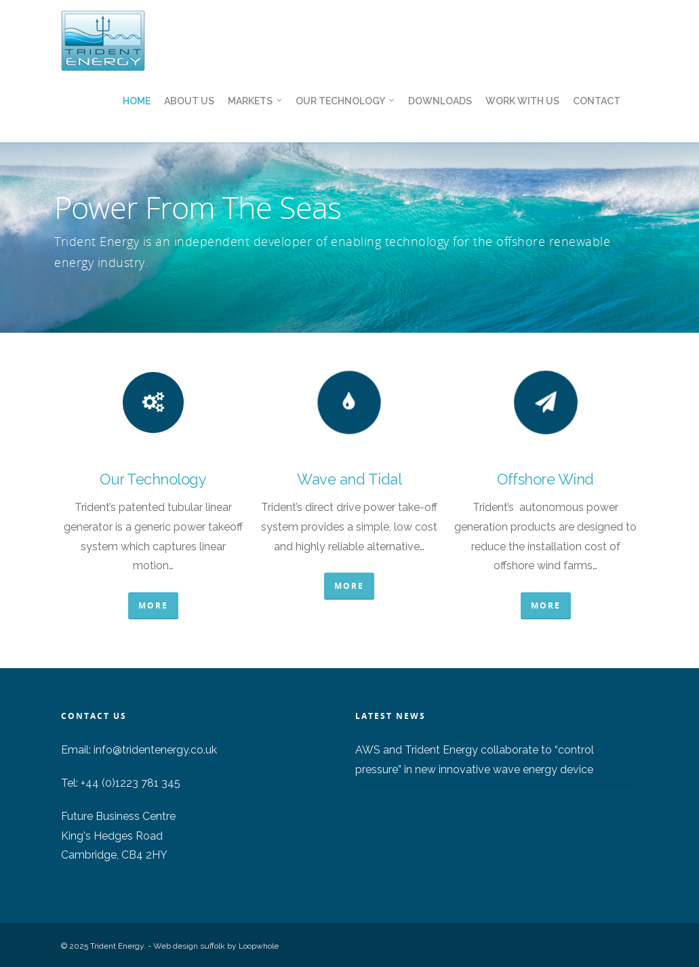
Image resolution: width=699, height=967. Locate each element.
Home (137, 101)
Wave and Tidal (349, 479)
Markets (255, 101)
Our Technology (346, 101)
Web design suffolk (189, 946)
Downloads (440, 101)
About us (189, 101)
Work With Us (522, 101)
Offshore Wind (545, 479)
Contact (596, 101)
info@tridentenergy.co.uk (155, 749)
